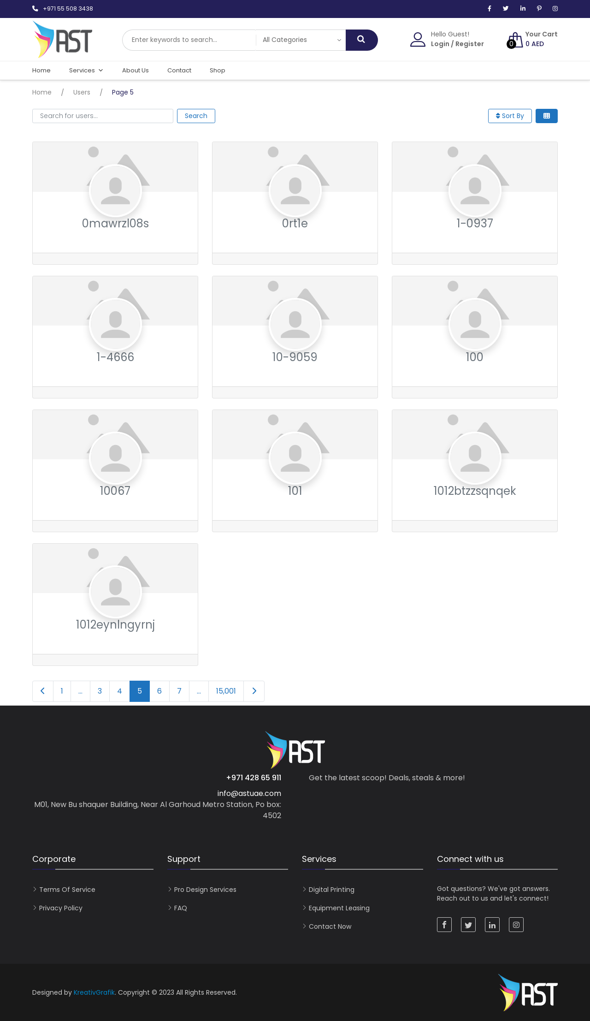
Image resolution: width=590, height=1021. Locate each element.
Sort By (510, 115)
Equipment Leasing (339, 908)
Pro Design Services (205, 889)
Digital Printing (331, 889)
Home (41, 70)
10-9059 (295, 357)
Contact (179, 70)
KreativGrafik (94, 992)
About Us (135, 70)
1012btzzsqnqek (475, 491)
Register (469, 43)
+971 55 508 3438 (68, 8)
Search (196, 115)
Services (86, 70)
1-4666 (115, 357)
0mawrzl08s (115, 223)
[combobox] (189, 40)
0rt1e (295, 223)
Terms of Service (67, 889)
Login (440, 43)
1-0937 (475, 223)
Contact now (330, 926)
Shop (217, 70)
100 (475, 357)
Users (81, 92)
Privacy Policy (61, 908)
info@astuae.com (249, 793)
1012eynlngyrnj (115, 624)
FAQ (180, 908)
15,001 (226, 691)
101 (295, 491)
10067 (115, 491)
